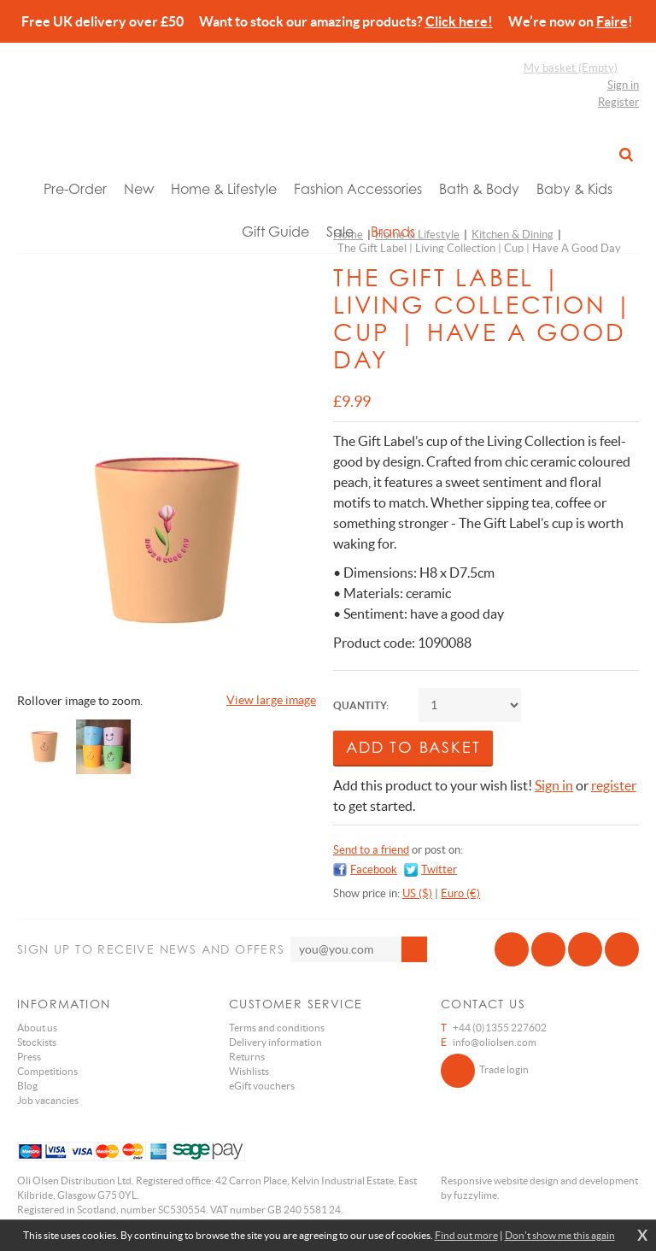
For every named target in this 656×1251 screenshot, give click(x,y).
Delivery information (275, 1042)
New (139, 188)
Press (29, 1056)
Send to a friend (371, 849)
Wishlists (249, 1071)
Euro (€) (460, 893)
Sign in (623, 85)
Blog (27, 1085)
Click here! (459, 21)
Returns (247, 1056)
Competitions (47, 1071)
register (613, 785)
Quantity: (361, 705)
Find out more (466, 1235)
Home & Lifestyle (224, 188)
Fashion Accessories (358, 188)
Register (618, 102)
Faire (612, 21)
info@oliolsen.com (494, 1042)
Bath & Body (479, 188)
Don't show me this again (560, 1235)
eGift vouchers (262, 1085)
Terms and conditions (277, 1027)
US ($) (417, 893)
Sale (340, 231)
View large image (271, 700)
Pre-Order (75, 188)
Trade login (485, 1071)
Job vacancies (48, 1100)
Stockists (36, 1042)
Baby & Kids (574, 188)
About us (37, 1027)
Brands (393, 231)
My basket (571, 68)
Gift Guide (275, 231)
